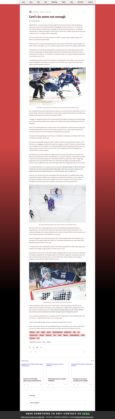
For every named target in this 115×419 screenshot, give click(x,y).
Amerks (48, 332)
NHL (74, 332)
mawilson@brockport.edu (83, 417)
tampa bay (32, 338)
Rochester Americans (57, 332)
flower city (48, 335)
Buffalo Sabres (68, 332)
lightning (65, 335)
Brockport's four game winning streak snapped (80, 380)
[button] (71, 2)
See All (92, 360)
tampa (82, 335)
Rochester (32, 332)
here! (86, 413)
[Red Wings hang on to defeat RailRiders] (57, 370)
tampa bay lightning (74, 335)
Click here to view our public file (32, 417)
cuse (55, 335)
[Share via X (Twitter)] (33, 347)
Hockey (43, 332)
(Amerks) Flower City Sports (35, 342)
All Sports (49, 342)
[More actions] (85, 12)
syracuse (42, 335)
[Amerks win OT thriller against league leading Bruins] (32, 370)
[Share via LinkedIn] (37, 347)
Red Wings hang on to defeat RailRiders (57, 380)
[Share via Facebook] (30, 347)
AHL (38, 332)
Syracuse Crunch (33, 335)
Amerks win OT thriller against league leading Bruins (32, 380)
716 (38, 338)
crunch (59, 335)
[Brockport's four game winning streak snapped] (82, 370)
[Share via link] (41, 347)
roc (78, 332)
